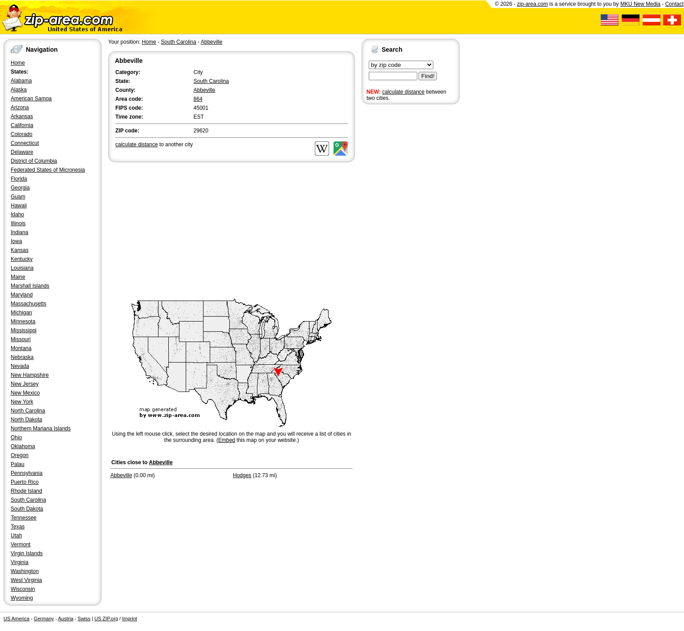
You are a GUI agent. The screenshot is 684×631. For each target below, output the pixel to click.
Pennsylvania (26, 473)
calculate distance (403, 92)
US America (16, 618)
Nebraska (22, 357)
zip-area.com (532, 4)
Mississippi (24, 330)
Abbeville (212, 42)
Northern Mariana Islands (41, 428)
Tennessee (24, 518)
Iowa (16, 241)
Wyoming (22, 598)
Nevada (20, 366)
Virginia (19, 562)
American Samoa (31, 98)
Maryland (22, 295)
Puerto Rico (25, 482)
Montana (21, 348)
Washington (25, 571)
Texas (17, 527)
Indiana (19, 232)
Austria (65, 618)
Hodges (242, 475)
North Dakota (26, 420)
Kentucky (22, 259)
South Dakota (27, 509)
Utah (16, 535)
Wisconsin (23, 589)
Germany (44, 618)
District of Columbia (34, 161)
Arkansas (22, 116)
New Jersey (25, 384)
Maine (18, 277)
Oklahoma (23, 446)
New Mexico (25, 393)
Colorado (22, 134)
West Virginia (26, 580)
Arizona (20, 107)
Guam (18, 197)
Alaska (19, 90)
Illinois (18, 223)
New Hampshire (30, 375)
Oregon (19, 455)
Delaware (22, 152)
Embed (226, 440)
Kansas (19, 250)
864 (198, 99)
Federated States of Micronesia (48, 170)
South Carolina (28, 500)
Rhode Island (26, 491)
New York (22, 402)
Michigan (21, 312)
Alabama (21, 81)
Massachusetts (28, 304)
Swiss (83, 618)
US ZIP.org (106, 618)
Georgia (20, 188)
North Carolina (28, 411)
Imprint (129, 618)
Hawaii (19, 205)
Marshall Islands (30, 286)
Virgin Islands (27, 553)
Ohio (16, 437)
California (22, 125)
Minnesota (23, 321)
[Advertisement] (397, 244)
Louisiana (22, 268)
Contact (674, 4)
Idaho (17, 214)
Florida (19, 179)
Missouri (21, 339)
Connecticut (25, 143)
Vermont (21, 544)
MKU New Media (640, 4)
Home (18, 63)
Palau (17, 464)
